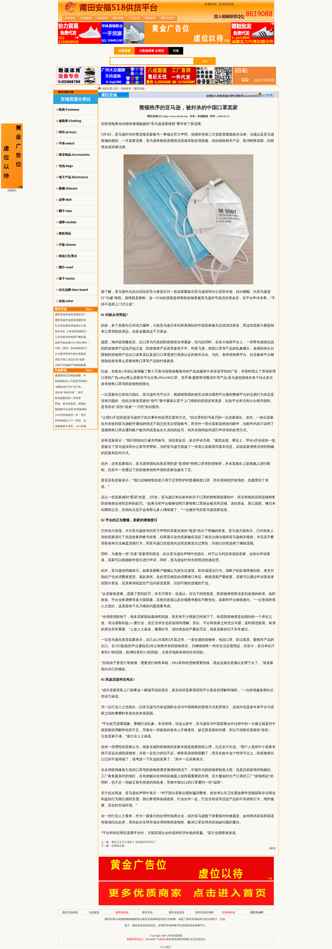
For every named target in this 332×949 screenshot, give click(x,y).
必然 (131, 623)
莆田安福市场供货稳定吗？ (70, 314)
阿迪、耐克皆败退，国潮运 (70, 403)
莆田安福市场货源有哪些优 (70, 320)
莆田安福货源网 (204, 912)
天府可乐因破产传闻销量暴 (70, 365)
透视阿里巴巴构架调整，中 (70, 375)
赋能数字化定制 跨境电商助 (71, 409)
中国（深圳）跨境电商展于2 (71, 348)
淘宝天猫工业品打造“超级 (70, 359)
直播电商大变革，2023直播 (70, 426)
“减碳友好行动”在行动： (69, 386)
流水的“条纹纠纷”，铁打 (69, 392)
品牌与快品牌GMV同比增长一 (72, 342)
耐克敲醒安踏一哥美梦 (68, 398)
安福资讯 (126, 88)
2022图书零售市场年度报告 (70, 353)
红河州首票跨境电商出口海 (70, 325)
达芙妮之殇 (117, 845)
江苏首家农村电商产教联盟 (70, 336)
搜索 (204, 61)
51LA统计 (166, 947)
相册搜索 (124, 50)
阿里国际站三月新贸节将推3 (71, 381)
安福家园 (94, 912)
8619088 (150, 939)
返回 (272, 848)
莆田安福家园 (70, 912)
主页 (115, 88)
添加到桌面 (226, 4)
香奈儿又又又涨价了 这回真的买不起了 (133, 842)
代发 (176, 50)
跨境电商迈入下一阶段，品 (70, 420)
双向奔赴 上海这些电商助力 (71, 331)
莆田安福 (139, 88)
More (89, 309)
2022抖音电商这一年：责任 (70, 414)
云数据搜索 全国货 (151, 50)
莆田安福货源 (176, 912)
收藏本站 (211, 4)
